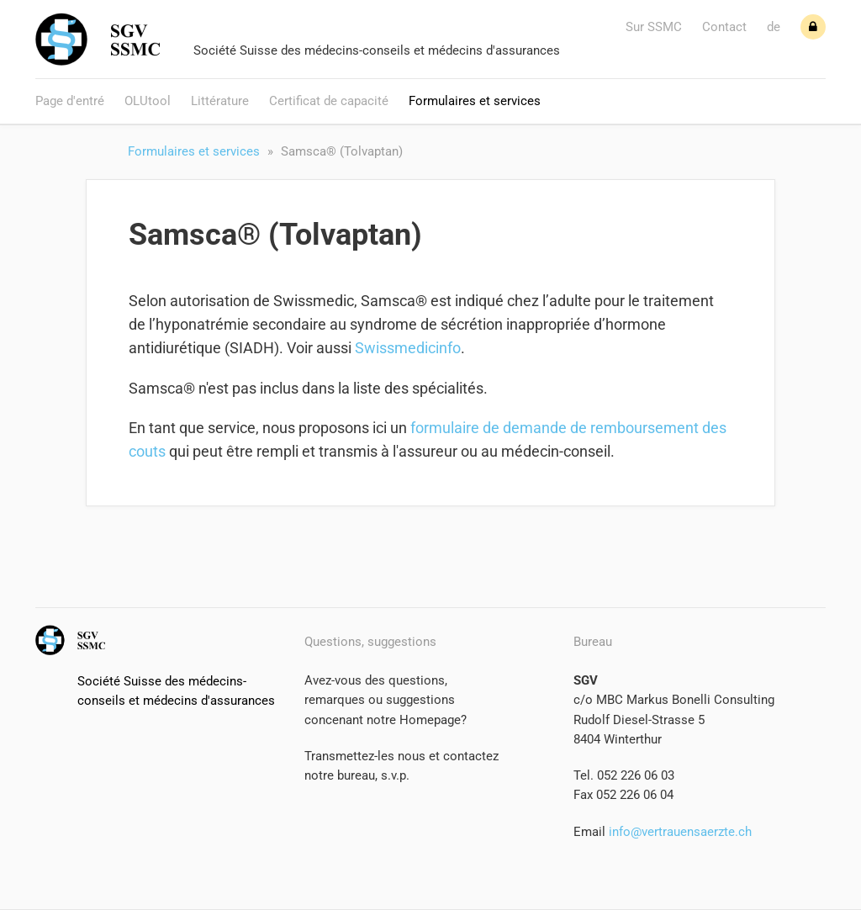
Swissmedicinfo (408, 348)
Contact (724, 26)
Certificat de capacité (328, 100)
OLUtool (147, 100)
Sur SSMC (654, 26)
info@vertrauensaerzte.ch (678, 831)
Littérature (220, 100)
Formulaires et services (475, 100)
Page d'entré (69, 100)
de (773, 26)
